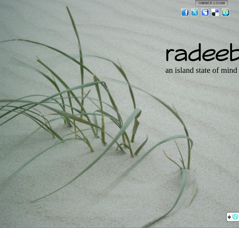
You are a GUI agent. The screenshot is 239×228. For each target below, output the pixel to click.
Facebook (185, 12)
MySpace (205, 12)
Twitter (195, 12)
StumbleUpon (225, 12)
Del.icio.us (215, 12)
